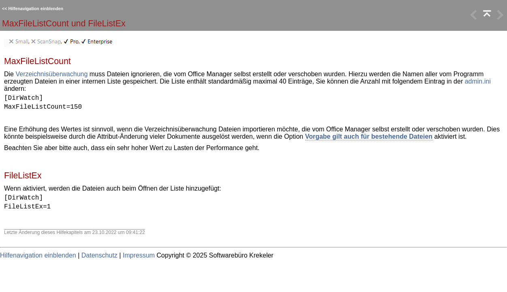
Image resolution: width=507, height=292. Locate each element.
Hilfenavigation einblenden (35, 8)
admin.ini (478, 81)
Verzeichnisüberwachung (51, 74)
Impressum (139, 255)
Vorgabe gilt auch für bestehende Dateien (368, 136)
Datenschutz (99, 255)
